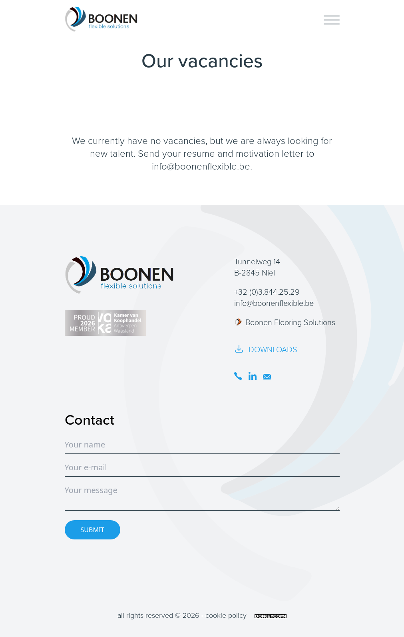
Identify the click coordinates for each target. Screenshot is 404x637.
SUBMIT (93, 529)
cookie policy (226, 615)
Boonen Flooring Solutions (284, 322)
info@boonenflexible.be (201, 166)
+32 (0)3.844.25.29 (267, 292)
